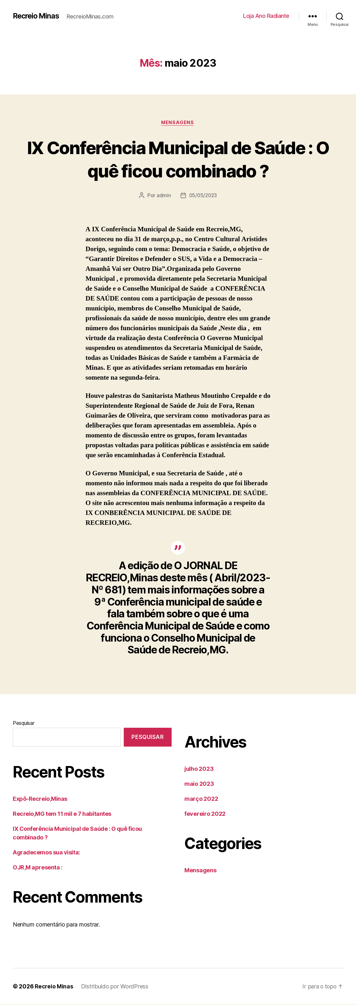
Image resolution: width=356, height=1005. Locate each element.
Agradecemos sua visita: (46, 852)
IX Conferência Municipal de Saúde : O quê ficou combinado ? (178, 159)
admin (163, 196)
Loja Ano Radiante (266, 15)
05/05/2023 (203, 196)
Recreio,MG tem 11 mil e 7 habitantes (62, 814)
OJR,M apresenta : (37, 867)
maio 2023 (199, 784)
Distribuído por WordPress (115, 987)
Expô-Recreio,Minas (40, 799)
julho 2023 (198, 769)
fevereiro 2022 (205, 814)
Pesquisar (23, 723)
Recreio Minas (37, 16)
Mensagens (178, 123)
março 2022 (201, 799)
